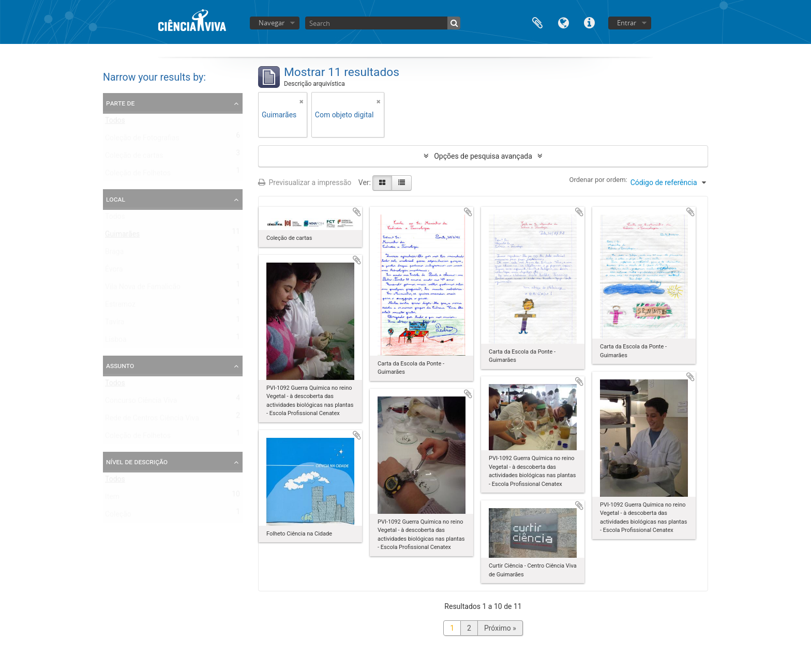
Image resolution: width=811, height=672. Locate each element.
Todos (115, 122)
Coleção (118, 516)
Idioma (563, 22)
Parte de (120, 103)
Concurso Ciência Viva (141, 403)
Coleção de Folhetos (138, 175)
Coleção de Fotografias (142, 140)
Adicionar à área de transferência (357, 212)
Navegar (271, 22)
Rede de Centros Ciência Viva (152, 420)
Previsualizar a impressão (304, 182)
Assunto (120, 365)
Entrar (626, 22)
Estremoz (120, 306)
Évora (114, 271)
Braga (114, 254)
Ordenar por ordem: (598, 180)
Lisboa (116, 342)
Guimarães (122, 236)
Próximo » (500, 628)
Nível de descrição (137, 461)
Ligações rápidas (589, 22)
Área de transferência (537, 22)
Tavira (114, 324)
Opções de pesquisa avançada (483, 156)
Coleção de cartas (134, 158)
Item (112, 499)
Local (115, 199)
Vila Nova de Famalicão (143, 289)
